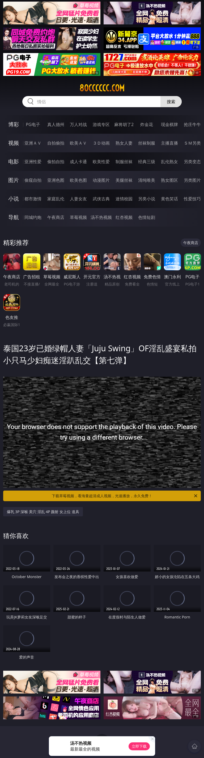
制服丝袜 (124, 161)
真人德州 (55, 124)
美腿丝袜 (124, 180)
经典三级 (146, 161)
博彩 (13, 124)
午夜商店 (55, 217)
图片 (13, 180)
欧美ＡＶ (78, 143)
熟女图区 (169, 180)
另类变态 (192, 161)
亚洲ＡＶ (32, 143)
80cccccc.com (102, 88)
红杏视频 (124, 217)
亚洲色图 (55, 180)
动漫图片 (101, 180)
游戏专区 (101, 124)
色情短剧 (146, 217)
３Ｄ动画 (101, 143)
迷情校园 (124, 199)
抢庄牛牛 (192, 124)
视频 (13, 142)
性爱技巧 (192, 199)
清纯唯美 (146, 180)
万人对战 (78, 124)
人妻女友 (78, 199)
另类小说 (146, 199)
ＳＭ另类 (192, 143)
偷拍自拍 (55, 161)
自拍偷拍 (55, 143)
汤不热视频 (101, 217)
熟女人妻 (124, 143)
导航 (13, 217)
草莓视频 (78, 217)
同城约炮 (32, 217)
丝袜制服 (146, 143)
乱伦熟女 (169, 161)
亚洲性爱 (32, 161)
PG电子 (33, 124)
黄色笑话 (169, 199)
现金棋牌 (169, 124)
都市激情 (32, 199)
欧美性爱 (101, 161)
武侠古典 (101, 199)
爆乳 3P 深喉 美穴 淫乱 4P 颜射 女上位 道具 (43, 511)
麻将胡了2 (124, 124)
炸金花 (146, 124)
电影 (13, 161)
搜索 (171, 102)
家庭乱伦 (55, 199)
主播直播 (169, 143)
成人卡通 (78, 161)
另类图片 (192, 180)
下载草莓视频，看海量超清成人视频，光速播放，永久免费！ (125, 496)
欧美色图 (78, 180)
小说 (13, 198)
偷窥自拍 (32, 180)
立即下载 (139, 746)
